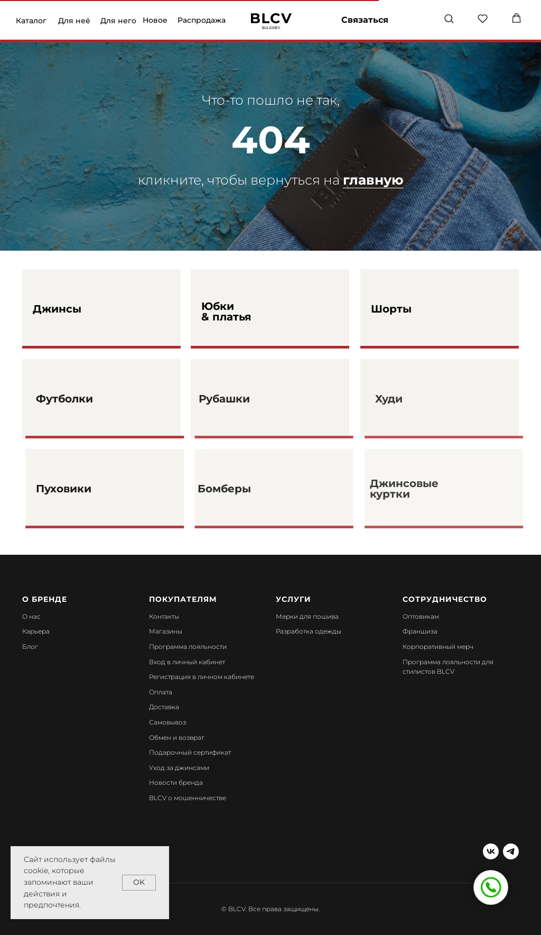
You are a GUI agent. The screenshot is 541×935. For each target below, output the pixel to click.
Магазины (165, 631)
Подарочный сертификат (190, 752)
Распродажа (202, 20)
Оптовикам (421, 616)
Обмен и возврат (176, 737)
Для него (118, 20)
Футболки (83, 398)
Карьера (36, 631)
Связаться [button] (364, 20)
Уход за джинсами (179, 768)
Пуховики (82, 488)
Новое (155, 20)
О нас (31, 616)
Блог (30, 646)
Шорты (391, 308)
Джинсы (57, 308)
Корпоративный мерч (438, 646)
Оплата (160, 692)
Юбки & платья (226, 311)
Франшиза (420, 631)
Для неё (74, 20)
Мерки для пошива (307, 616)
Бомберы (241, 488)
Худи (404, 398)
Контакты (164, 616)
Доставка (164, 707)
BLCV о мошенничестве (187, 798)
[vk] (491, 851)
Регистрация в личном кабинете (201, 677)
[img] (271, 21)
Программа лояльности (188, 646)
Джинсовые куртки (420, 488)
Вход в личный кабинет (187, 662)
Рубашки (241, 398)
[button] (449, 18)
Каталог (31, 20)
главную (373, 180)
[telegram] (511, 851)
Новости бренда (176, 782)
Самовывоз (167, 722)
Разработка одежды (308, 631)
